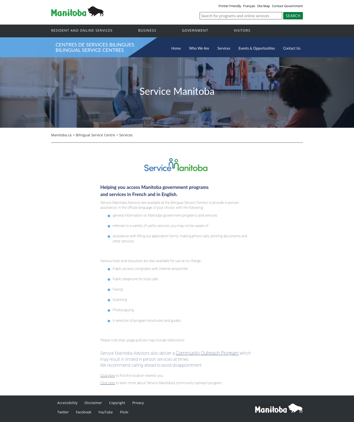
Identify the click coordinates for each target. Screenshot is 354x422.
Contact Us (291, 48)
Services (224, 48)
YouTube (105, 412)
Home (176, 48)
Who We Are (199, 48)
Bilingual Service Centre (95, 135)
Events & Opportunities (256, 48)
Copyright (117, 402)
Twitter (63, 412)
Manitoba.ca (61, 135)
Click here (107, 376)
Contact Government (287, 6)
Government (195, 30)
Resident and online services (82, 30)
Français (249, 6)
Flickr (124, 412)
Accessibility (67, 402)
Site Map (263, 6)
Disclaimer (93, 402)
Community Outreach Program (207, 353)
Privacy (138, 402)
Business (147, 30)
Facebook (83, 412)
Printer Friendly (230, 6)
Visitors (242, 30)
